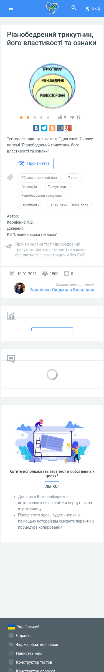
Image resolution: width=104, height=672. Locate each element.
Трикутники (57, 187)
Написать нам (29, 653)
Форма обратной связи (37, 644)
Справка (24, 635)
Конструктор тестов (34, 662)
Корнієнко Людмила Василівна (61, 290)
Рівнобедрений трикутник (41, 196)
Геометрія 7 (30, 204)
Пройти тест (33, 163)
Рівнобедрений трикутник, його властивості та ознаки (51, 39)
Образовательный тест (39, 178)
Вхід (92, 8)
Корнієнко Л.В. (20, 222)
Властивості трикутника (69, 204)
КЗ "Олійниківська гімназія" (32, 234)
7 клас (73, 178)
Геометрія (29, 187)
